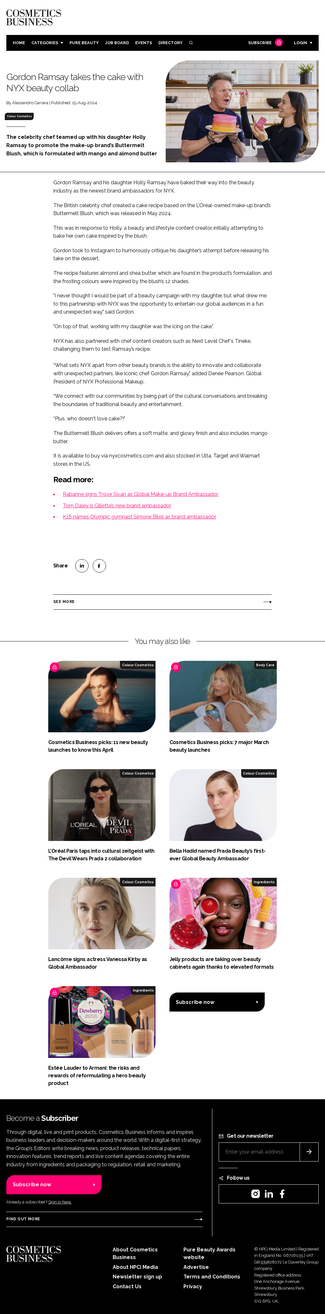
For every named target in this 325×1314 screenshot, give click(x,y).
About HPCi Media (135, 1267)
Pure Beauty (84, 42)
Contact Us (127, 1287)
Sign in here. (60, 1202)
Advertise (196, 1267)
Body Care (265, 665)
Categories (44, 42)
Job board (117, 42)
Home (19, 42)
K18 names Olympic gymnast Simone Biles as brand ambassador (139, 517)
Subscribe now (195, 1002)
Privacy (192, 1287)
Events (143, 42)
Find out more (23, 1219)
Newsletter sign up (137, 1277)
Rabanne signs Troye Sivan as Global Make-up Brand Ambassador (140, 494)
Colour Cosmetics (19, 116)
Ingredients (264, 882)
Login (300, 42)
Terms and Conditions (211, 1277)
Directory (170, 42)
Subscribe (264, 43)
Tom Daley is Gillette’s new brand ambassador (117, 506)
